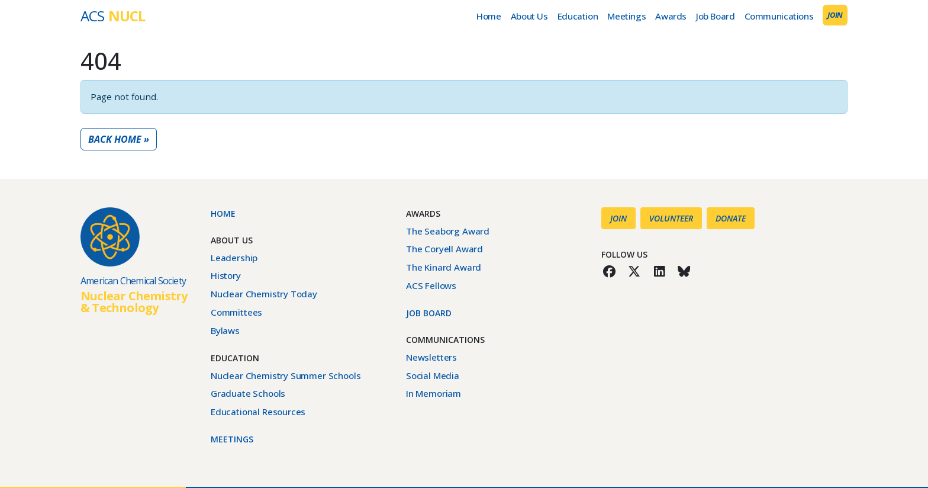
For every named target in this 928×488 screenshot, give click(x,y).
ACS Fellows (431, 285)
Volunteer (671, 218)
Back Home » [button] (118, 139)
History (226, 275)
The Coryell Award (444, 249)
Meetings (626, 16)
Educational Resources (258, 412)
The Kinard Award (443, 267)
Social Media (432, 375)
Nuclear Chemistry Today (264, 294)
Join (835, 14)
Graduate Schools (248, 393)
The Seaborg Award (447, 231)
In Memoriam (433, 393)
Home (488, 16)
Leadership (234, 258)
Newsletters (431, 357)
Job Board (715, 16)
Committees (236, 312)
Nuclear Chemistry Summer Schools (285, 375)
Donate (731, 218)
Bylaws (225, 330)
